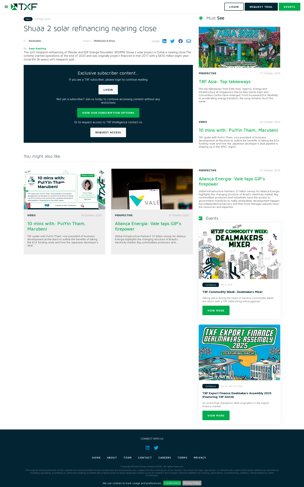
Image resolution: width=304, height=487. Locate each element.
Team (128, 457)
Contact (145, 457)
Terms (182, 457)
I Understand (172, 482)
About (112, 457)
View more (216, 310)
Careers (164, 457)
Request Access (108, 132)
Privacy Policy (192, 482)
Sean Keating (37, 48)
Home (96, 457)
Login (108, 89)
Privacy (200, 457)
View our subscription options (108, 112)
